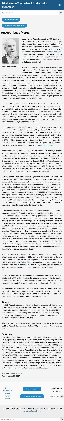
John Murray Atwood (46, 145)
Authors (7, 396)
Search (7, 398)
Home (7, 388)
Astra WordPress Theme (32, 411)
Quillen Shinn (26, 262)
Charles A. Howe (16, 373)
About (7, 393)
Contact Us (7, 391)
